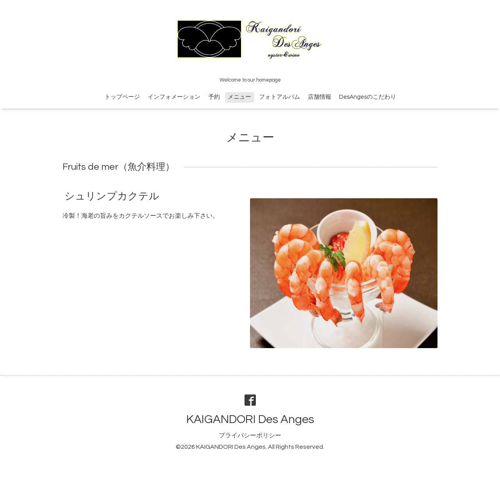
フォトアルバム (279, 97)
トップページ (122, 97)
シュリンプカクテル (111, 196)
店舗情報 (319, 97)
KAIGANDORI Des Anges (250, 419)
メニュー (239, 97)
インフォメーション (174, 97)
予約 (214, 97)
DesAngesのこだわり (367, 97)
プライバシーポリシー (250, 435)
